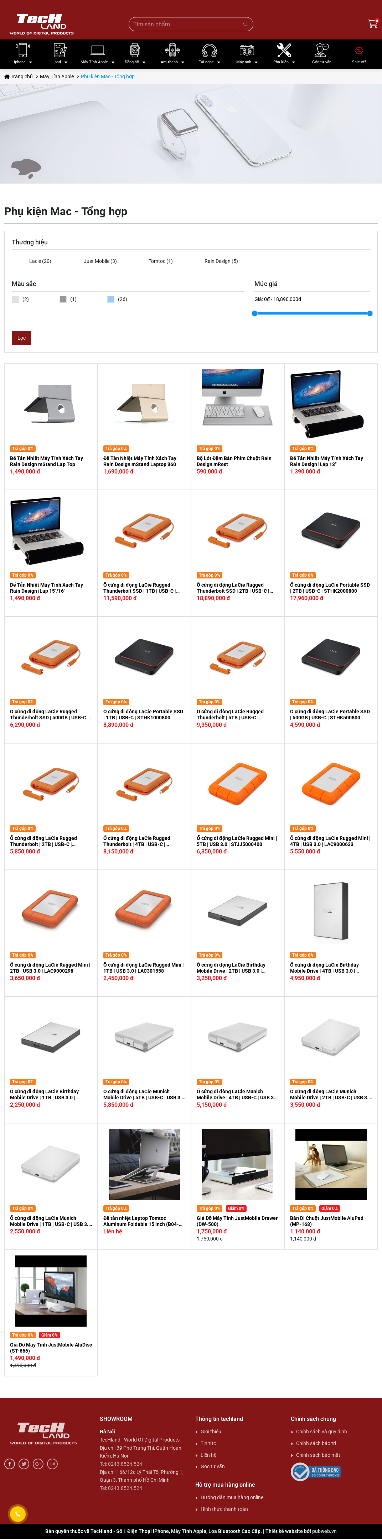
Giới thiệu (211, 1431)
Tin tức (208, 1443)
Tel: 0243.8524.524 (121, 1464)
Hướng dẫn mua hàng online (232, 1497)
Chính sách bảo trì (316, 1443)
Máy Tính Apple (57, 76)
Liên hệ (208, 1455)
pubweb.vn (324, 1531)
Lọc (21, 338)
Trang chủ (18, 76)
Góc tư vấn (213, 1466)
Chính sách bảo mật (318, 1455)
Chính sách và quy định (321, 1431)
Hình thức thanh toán (224, 1509)
